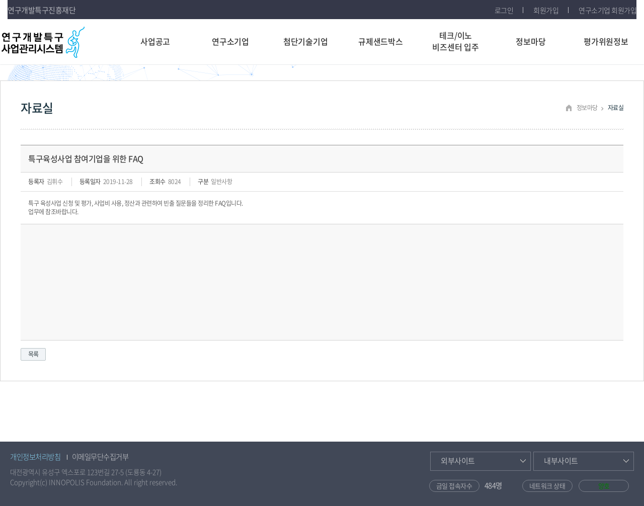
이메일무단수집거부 (100, 457)
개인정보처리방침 (35, 457)
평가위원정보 (606, 41)
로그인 (504, 10)
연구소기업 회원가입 (607, 10)
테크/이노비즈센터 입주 (455, 41)
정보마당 (530, 41)
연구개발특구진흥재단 (41, 10)
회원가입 (545, 10)
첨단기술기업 (305, 41)
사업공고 (155, 41)
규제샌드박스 (380, 41)
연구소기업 (230, 41)
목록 (33, 354)
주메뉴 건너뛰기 (0, 0)
